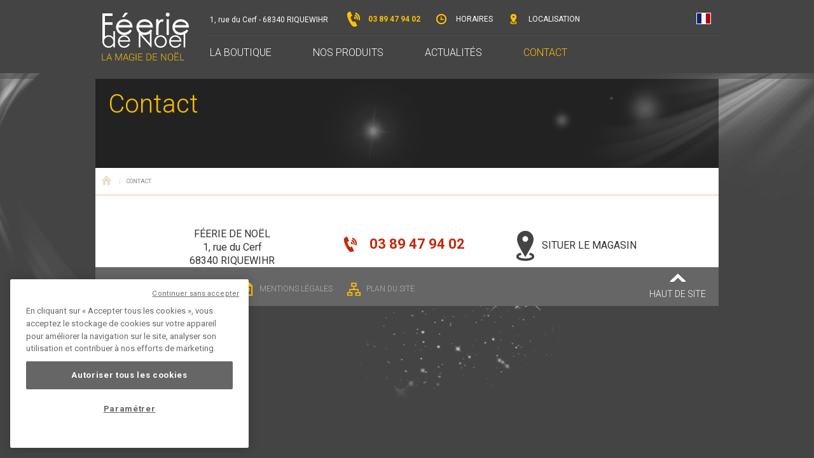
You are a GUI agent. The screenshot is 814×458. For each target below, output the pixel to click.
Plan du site (381, 289)
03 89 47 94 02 (383, 19)
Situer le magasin (576, 245)
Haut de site (677, 286)
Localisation (543, 19)
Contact (545, 52)
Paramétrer (130, 408)
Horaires (464, 19)
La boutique (241, 52)
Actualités (453, 52)
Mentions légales (286, 289)
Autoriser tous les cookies (129, 375)
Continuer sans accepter (195, 293)
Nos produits (348, 52)
